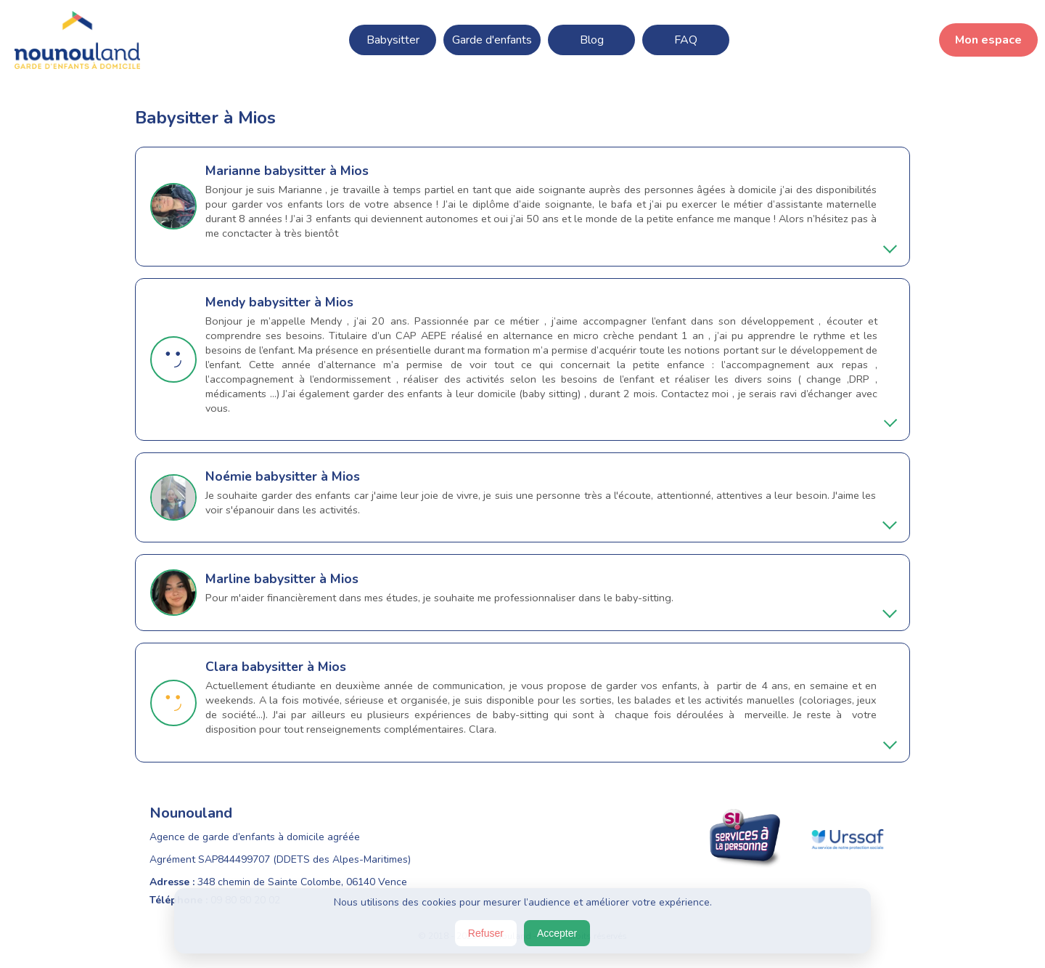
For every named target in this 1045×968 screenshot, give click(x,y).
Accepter (557, 933)
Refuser (486, 933)
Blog (592, 40)
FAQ (685, 40)
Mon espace (988, 40)
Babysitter (392, 40)
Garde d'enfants (492, 40)
